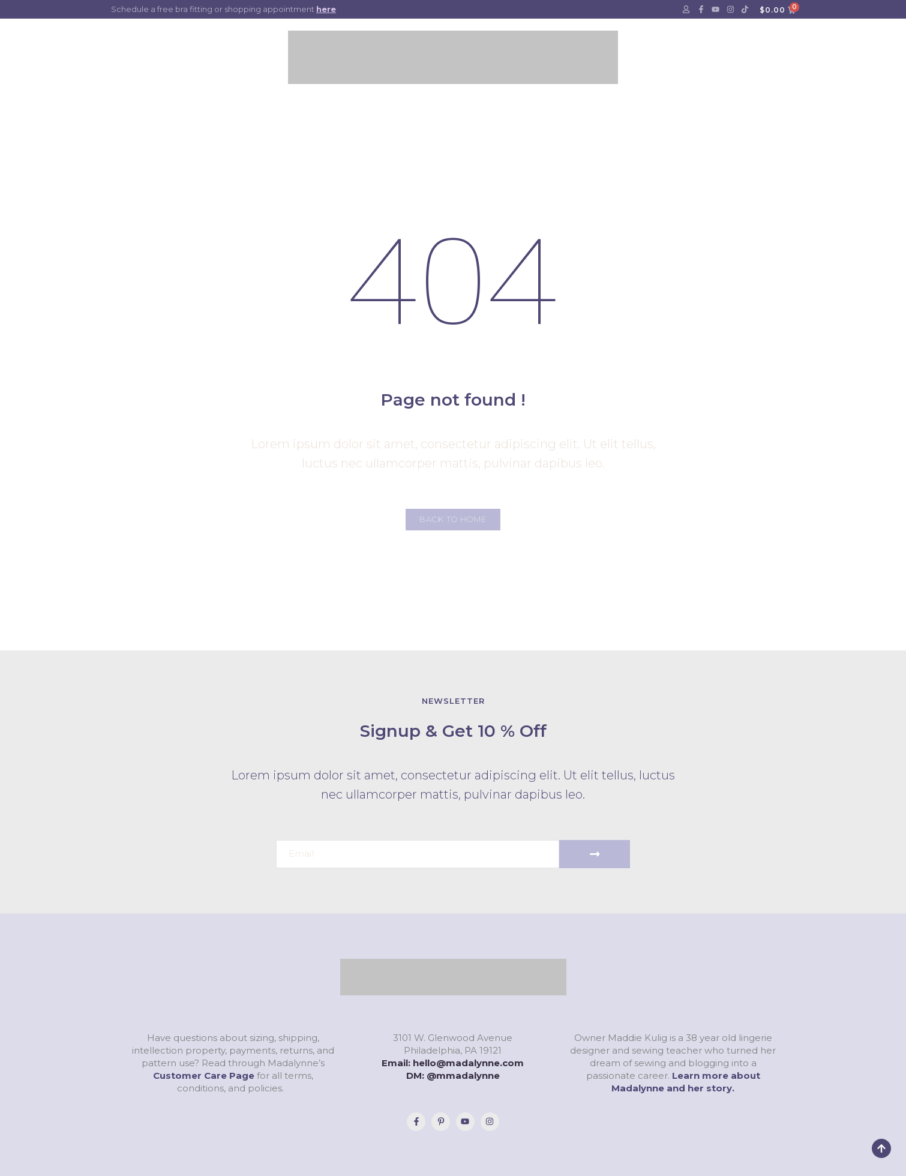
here (326, 9)
